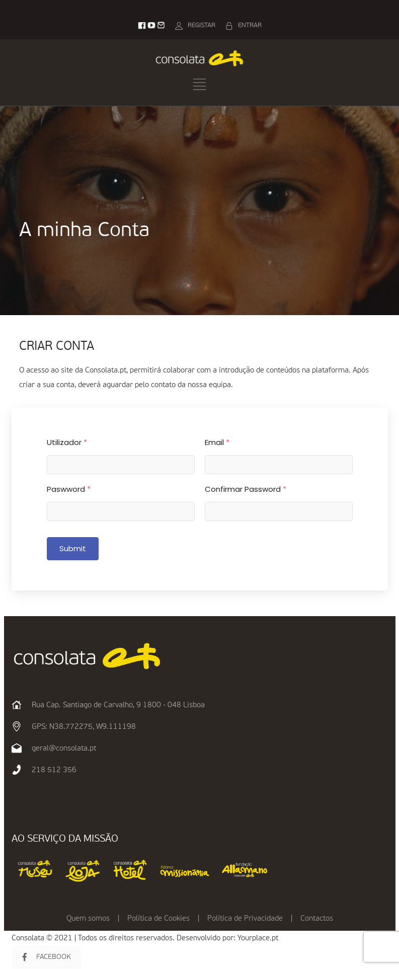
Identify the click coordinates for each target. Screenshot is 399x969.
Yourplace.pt (257, 938)
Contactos (316, 918)
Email (217, 442)
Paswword (69, 489)
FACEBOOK (46, 957)
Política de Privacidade (245, 918)
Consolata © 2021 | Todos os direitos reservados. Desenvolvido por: (124, 938)
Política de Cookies (158, 918)
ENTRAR (250, 25)
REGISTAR (201, 25)
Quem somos (88, 918)
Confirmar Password (245, 489)
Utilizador (67, 442)
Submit (73, 548)
